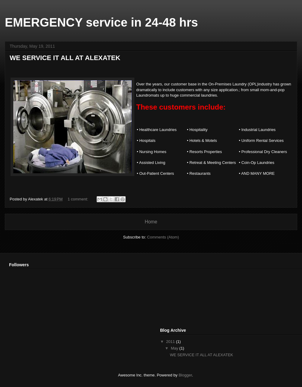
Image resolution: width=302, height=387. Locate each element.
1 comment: (78, 199)
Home (151, 221)
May (175, 348)
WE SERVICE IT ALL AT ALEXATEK (65, 58)
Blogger (185, 375)
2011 (171, 341)
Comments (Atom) (163, 237)
